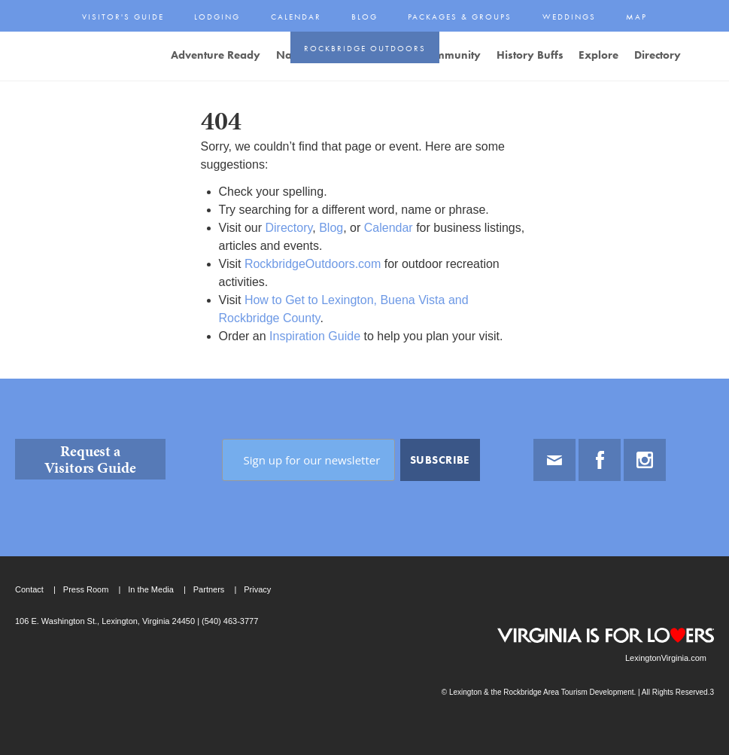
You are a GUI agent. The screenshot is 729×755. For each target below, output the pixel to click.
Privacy (257, 589)
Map (636, 16)
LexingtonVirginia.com (665, 657)
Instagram (645, 460)
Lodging (217, 16)
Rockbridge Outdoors (365, 48)
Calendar (296, 16)
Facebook (600, 460)
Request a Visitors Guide (90, 459)
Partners (209, 589)
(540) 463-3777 (228, 621)
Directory (288, 227)
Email (554, 460)
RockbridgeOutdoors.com (313, 263)
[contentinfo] (364, 567)
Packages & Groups (460, 16)
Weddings (569, 16)
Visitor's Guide (123, 16)
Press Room (86, 589)
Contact (29, 589)
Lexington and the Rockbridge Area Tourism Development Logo (67, 57)
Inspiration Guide (314, 336)
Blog (364, 16)
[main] (364, 229)
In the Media (151, 589)
